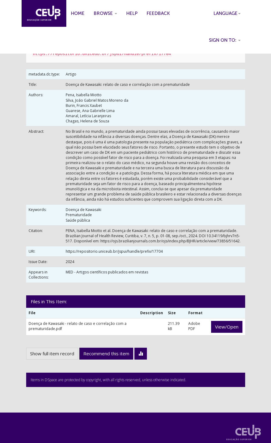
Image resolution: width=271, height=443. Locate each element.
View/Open (226, 327)
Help (131, 13)
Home (78, 13)
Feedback (158, 13)
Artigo (71, 74)
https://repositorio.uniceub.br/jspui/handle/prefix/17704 (114, 251)
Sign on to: (225, 40)
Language (227, 13)
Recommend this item (106, 353)
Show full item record (52, 353)
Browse (105, 13)
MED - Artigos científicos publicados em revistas (107, 272)
